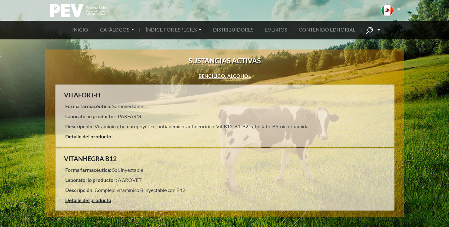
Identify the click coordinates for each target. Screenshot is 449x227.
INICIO (80, 29)
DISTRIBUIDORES (233, 29)
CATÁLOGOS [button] (115, 29)
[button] (390, 10)
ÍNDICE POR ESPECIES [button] (172, 29)
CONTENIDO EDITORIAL (327, 29)
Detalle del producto (88, 136)
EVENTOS (276, 29)
